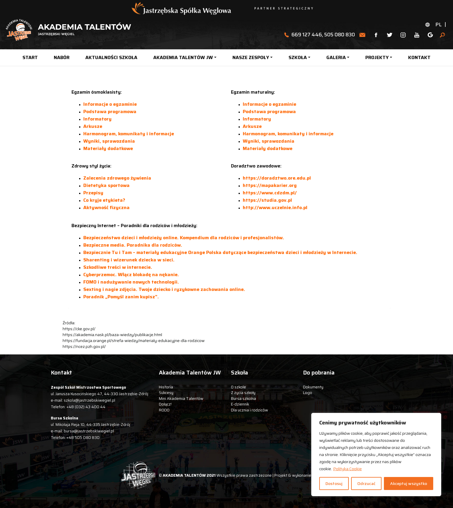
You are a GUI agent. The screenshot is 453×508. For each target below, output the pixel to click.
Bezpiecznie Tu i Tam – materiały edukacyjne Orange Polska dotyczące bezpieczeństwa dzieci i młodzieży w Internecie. (220, 252)
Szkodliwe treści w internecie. (117, 267)
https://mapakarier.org (270, 185)
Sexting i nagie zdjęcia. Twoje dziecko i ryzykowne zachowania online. (164, 289)
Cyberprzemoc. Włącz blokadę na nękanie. (131, 274)
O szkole (238, 387)
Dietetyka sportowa (106, 185)
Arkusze (92, 126)
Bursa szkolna (243, 398)
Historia (166, 387)
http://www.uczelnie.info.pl (275, 207)
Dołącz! (165, 404)
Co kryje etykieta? (104, 200)
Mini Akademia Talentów (181, 398)
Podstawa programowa (109, 111)
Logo (307, 393)
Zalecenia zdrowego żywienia (117, 178)
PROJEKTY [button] (377, 57)
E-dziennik (240, 404)
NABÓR (61, 57)
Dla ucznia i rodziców (249, 410)
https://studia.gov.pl (267, 200)
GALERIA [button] (336, 57)
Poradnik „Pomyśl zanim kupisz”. (121, 296)
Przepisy (93, 192)
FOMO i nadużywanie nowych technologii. (131, 282)
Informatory (97, 119)
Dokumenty (313, 387)
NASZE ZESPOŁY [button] (250, 57)
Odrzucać (366, 483)
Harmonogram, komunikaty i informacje (128, 133)
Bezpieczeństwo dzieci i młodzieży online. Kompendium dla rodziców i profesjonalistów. (183, 237)
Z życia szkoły (243, 393)
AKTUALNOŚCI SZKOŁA (111, 57)
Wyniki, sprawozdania (109, 141)
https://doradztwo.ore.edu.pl (277, 178)
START (30, 57)
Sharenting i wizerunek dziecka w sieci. (129, 259)
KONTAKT (419, 57)
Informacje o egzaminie (110, 104)
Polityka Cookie (347, 468)
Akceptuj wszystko (408, 483)
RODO (164, 410)
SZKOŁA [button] (298, 57)
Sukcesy (166, 393)
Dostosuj (334, 483)
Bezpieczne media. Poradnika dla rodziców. (132, 245)
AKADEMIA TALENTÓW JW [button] (183, 57)
